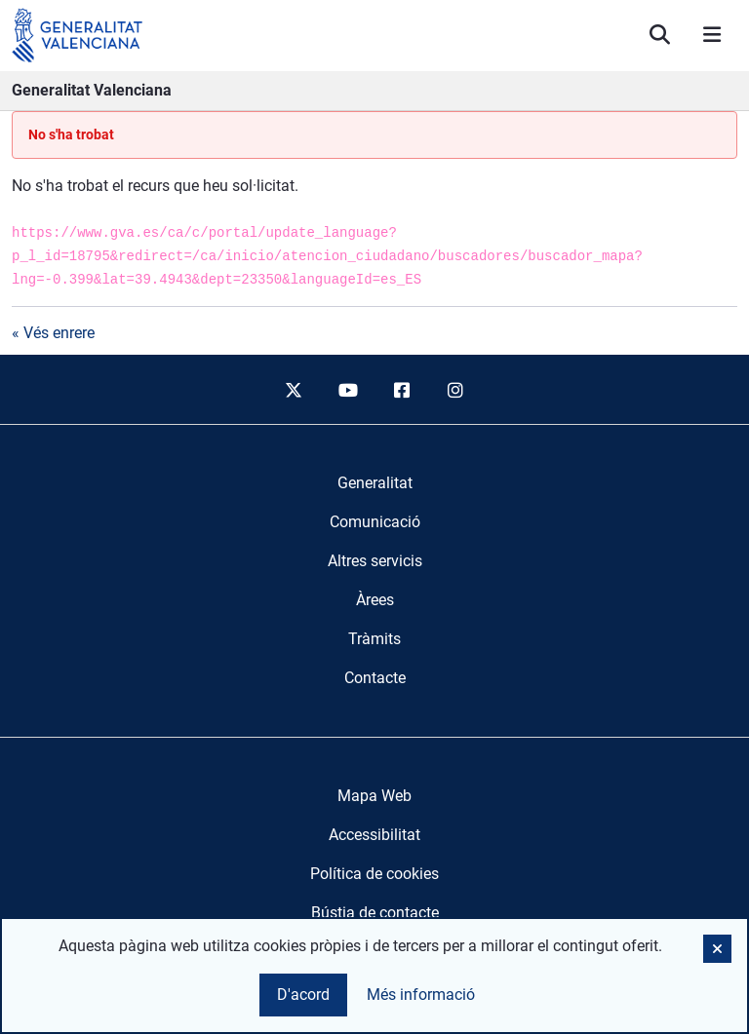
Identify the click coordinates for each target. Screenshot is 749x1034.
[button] (717, 949)
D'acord (303, 994)
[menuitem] (375, 483)
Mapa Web (374, 795)
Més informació (421, 994)
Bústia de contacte (375, 912)
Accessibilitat (374, 834)
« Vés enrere (53, 333)
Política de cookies (374, 873)
